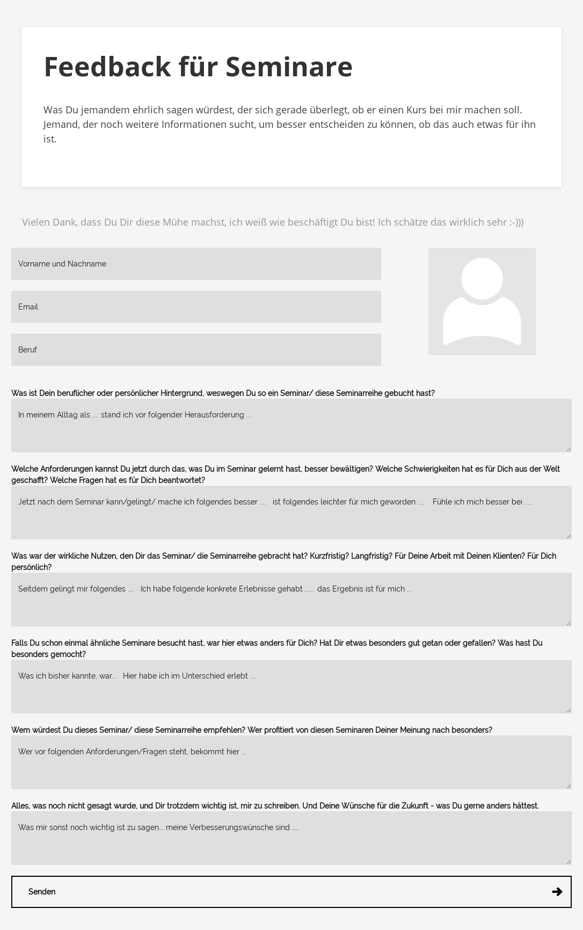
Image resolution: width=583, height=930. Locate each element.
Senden (296, 894)
